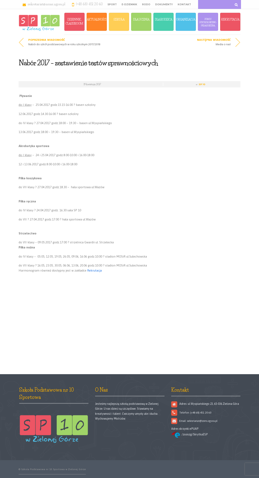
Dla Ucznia (141, 19)
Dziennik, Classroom (74, 21)
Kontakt (184, 4)
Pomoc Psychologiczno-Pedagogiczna (208, 22)
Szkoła (119, 19)
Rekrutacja (230, 19)
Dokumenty (164, 4)
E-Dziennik (129, 4)
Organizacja (185, 19)
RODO (146, 4)
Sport (112, 4)
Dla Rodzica (163, 19)
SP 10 (202, 84)
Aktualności (96, 19)
